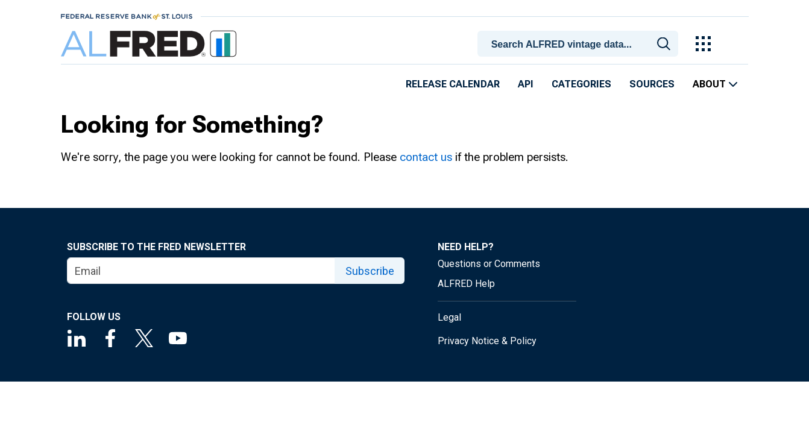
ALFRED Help (466, 283)
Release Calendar (453, 84)
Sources (652, 84)
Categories (581, 84)
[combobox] (580, 43)
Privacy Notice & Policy (487, 341)
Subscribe (369, 271)
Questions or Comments (489, 263)
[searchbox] (580, 44)
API (526, 84)
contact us (426, 157)
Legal (449, 317)
